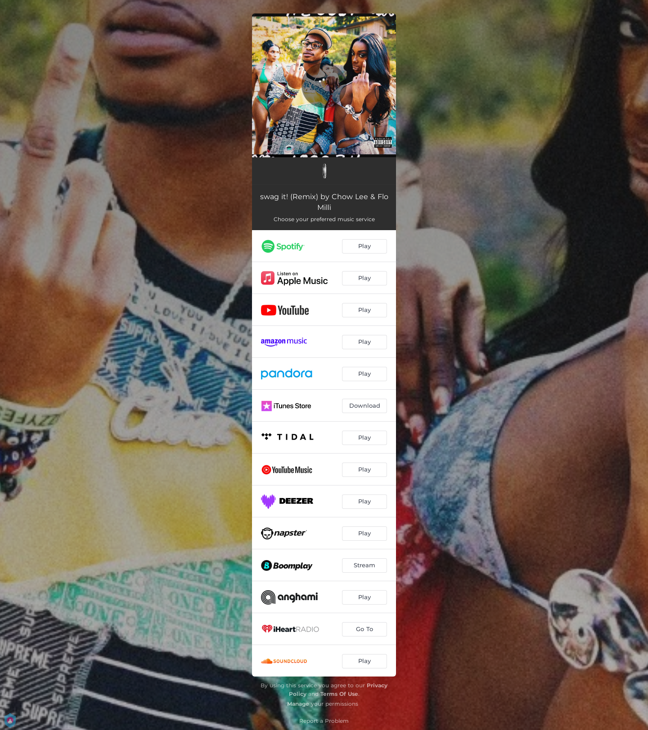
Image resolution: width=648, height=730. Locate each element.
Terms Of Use (339, 693)
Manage (298, 703)
